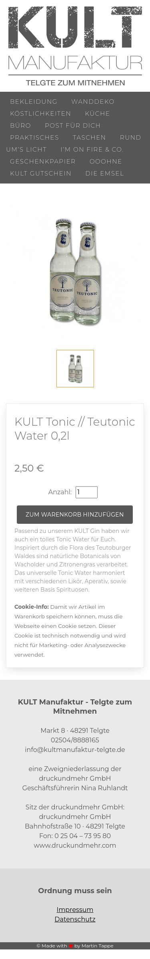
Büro (20, 125)
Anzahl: (60, 492)
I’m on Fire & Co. (92, 149)
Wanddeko (92, 101)
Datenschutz (74, 919)
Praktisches (34, 137)
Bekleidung (34, 101)
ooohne (106, 161)
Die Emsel (104, 173)
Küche (97, 113)
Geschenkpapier (43, 161)
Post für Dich (73, 125)
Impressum (75, 910)
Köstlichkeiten (40, 113)
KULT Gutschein (41, 173)
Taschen (89, 137)
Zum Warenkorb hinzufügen (75, 514)
